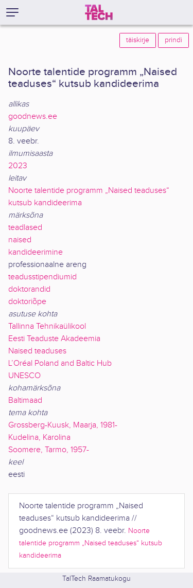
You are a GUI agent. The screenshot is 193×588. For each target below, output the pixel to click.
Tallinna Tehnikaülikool (47, 326)
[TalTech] (98, 12)
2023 (17, 166)
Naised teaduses (37, 351)
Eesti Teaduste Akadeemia (54, 339)
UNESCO (24, 376)
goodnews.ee (32, 116)
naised (19, 240)
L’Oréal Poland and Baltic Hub (60, 363)
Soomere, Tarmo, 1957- (48, 450)
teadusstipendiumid (42, 277)
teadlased (25, 228)
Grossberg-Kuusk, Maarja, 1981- (62, 425)
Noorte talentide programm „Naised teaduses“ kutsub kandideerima (90, 543)
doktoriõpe (27, 302)
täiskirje (137, 40)
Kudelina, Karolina (39, 437)
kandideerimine (35, 252)
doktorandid (29, 289)
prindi (173, 40)
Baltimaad (25, 400)
